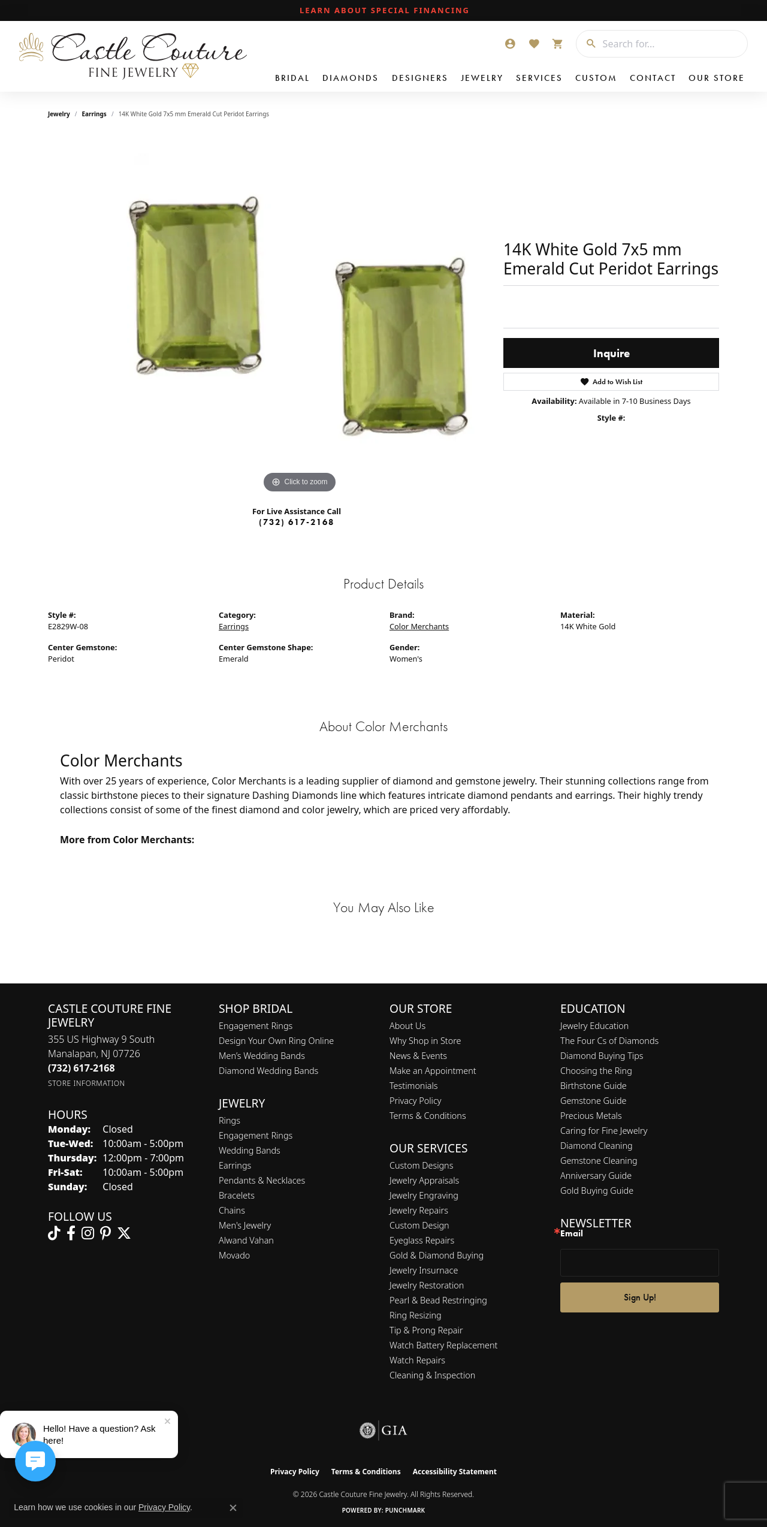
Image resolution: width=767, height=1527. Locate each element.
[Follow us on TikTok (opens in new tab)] (54, 1233)
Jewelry (482, 78)
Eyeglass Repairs (421, 1240)
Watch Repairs (417, 1360)
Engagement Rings (255, 1025)
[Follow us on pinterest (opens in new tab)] (105, 1233)
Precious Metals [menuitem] (591, 1115)
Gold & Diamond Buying (436, 1255)
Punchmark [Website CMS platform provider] (405, 1510)
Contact (653, 78)
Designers (420, 78)
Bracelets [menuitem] (237, 1195)
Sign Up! (640, 1297)
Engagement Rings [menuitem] (255, 1135)
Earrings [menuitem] (235, 1165)
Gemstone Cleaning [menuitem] (599, 1160)
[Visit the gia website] (383, 1430)
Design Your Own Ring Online (276, 1040)
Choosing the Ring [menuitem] (596, 1070)
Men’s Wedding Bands (262, 1055)
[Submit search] (586, 44)
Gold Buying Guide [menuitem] (596, 1190)
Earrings (94, 114)
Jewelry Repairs (418, 1210)
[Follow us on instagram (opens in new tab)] (87, 1233)
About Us (407, 1025)
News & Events (418, 1055)
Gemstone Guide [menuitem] (593, 1100)
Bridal (292, 78)
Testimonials (413, 1085)
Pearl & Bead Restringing (438, 1300)
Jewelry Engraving (423, 1195)
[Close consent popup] (233, 1507)
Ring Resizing (415, 1315)
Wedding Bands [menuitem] (249, 1150)
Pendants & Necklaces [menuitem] (262, 1180)
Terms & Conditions (427, 1115)
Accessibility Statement (455, 1471)
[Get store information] (86, 1083)
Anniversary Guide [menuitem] (596, 1175)
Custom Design (419, 1225)
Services (539, 78)
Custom (596, 78)
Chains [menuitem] (232, 1210)
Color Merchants (419, 626)
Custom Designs (421, 1165)
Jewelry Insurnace (423, 1270)
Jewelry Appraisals (424, 1180)
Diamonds (350, 78)
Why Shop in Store (425, 1040)
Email (571, 1233)
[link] (383, 11)
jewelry (59, 114)
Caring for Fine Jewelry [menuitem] (603, 1130)
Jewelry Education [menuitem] (594, 1025)
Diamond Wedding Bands (268, 1070)
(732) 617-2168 (296, 522)
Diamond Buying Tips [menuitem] (602, 1055)
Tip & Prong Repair (426, 1330)
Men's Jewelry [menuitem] (245, 1225)
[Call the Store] (81, 1068)
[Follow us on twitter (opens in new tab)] (124, 1233)
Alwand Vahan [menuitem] (246, 1240)
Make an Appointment (432, 1070)
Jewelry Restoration (426, 1285)
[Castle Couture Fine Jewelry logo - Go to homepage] (132, 56)
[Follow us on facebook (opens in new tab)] (71, 1233)
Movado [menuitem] (234, 1255)
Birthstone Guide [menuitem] (593, 1085)
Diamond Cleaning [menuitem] (596, 1145)
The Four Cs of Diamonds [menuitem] (609, 1040)
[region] (299, 316)
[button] (510, 44)
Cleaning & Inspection (432, 1375)
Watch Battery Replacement (443, 1345)
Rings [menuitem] (229, 1120)
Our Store (717, 78)
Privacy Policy (415, 1100)
